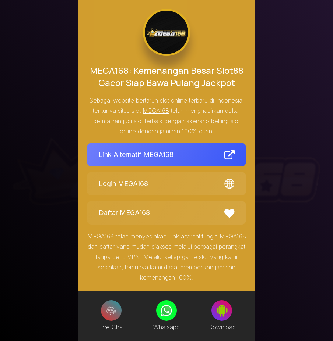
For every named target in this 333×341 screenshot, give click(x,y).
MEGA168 (156, 110)
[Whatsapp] (166, 310)
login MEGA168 (225, 236)
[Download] (221, 310)
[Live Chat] (111, 310)
